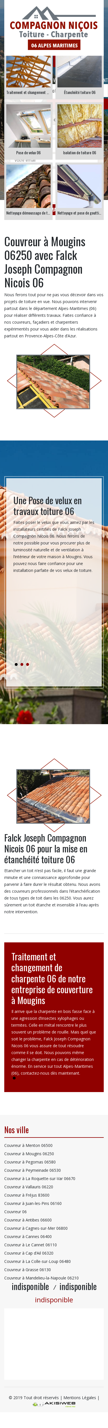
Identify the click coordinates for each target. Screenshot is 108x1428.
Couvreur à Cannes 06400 (28, 1236)
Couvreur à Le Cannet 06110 (30, 1244)
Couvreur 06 (15, 1211)
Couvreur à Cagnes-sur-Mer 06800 (36, 1228)
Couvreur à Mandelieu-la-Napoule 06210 (41, 1278)
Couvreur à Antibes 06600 (28, 1220)
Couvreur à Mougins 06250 (29, 1153)
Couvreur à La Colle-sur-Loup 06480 (37, 1261)
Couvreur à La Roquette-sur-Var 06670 (39, 1178)
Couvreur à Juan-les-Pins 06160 (33, 1203)
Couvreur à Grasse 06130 (27, 1269)
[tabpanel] (54, 536)
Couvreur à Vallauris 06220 (28, 1186)
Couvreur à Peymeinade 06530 (32, 1170)
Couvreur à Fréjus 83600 (26, 1195)
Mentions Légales (79, 1397)
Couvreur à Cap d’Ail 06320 (28, 1253)
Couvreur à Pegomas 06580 (30, 1162)
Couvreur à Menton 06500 (28, 1145)
